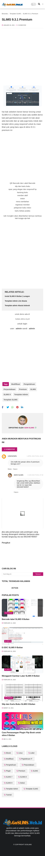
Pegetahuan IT (26, 759)
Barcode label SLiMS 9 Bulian (15, 619)
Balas (10, 469)
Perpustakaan (9, 389)
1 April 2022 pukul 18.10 (35, 456)
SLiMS (33, 389)
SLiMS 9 (7, 394)
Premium (23, 389)
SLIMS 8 (23, 777)
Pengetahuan (29, 384)
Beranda (5, 14)
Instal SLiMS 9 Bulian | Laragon (17, 296)
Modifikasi (15, 384)
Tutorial (8, 613)
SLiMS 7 (9, 777)
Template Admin (21, 394)
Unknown (12, 456)
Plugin (8, 771)
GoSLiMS (28, 844)
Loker (32, 753)
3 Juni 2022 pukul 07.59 (35, 475)
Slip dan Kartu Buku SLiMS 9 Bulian (18, 704)
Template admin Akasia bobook (17, 305)
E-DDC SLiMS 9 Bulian (12, 647)
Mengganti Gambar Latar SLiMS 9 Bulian (21, 676)
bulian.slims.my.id (22, 319)
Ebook (8, 753)
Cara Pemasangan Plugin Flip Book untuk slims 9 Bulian (21, 734)
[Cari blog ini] (17, 574)
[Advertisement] (22, 55)
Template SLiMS (15, 14)
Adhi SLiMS (18, 475)
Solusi (22, 783)
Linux (20, 753)
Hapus (15, 469)
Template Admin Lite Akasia (16, 301)
